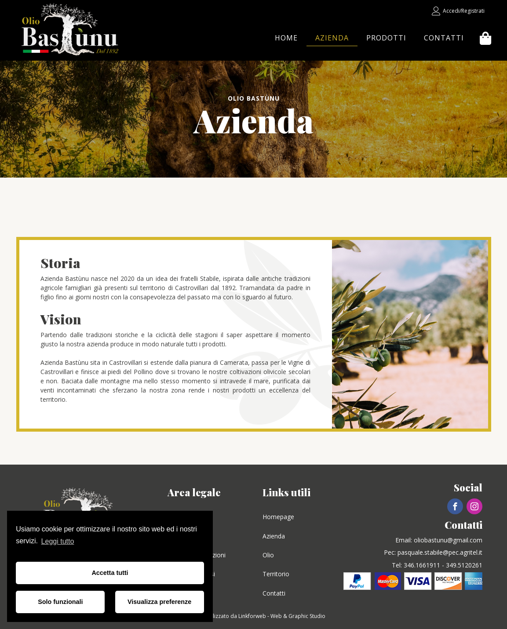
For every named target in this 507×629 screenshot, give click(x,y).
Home (286, 38)
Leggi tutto (57, 541)
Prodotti (386, 38)
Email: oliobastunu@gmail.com (438, 540)
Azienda (332, 38)
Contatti (444, 38)
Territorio (276, 574)
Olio (268, 555)
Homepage (278, 517)
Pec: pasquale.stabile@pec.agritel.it (433, 552)
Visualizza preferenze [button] (159, 601)
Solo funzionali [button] (60, 601)
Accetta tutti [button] (109, 572)
